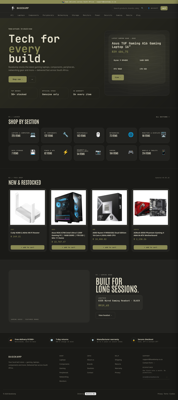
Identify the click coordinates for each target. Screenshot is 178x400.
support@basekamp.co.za (153, 359)
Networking (63, 15)
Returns (118, 364)
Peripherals (48, 15)
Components (34, 15)
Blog (138, 15)
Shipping (118, 360)
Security (108, 15)
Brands (90, 364)
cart (164, 8)
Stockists (90, 368)
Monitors (87, 15)
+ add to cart (27, 247)
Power (97, 15)
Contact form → (149, 363)
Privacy (117, 372)
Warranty (118, 368)
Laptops (21, 15)
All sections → (162, 117)
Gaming (119, 15)
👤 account (153, 8)
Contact (90, 372)
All (12, 15)
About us (90, 360)
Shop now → (18, 79)
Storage (75, 15)
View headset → (105, 315)
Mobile (129, 15)
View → (118, 77)
